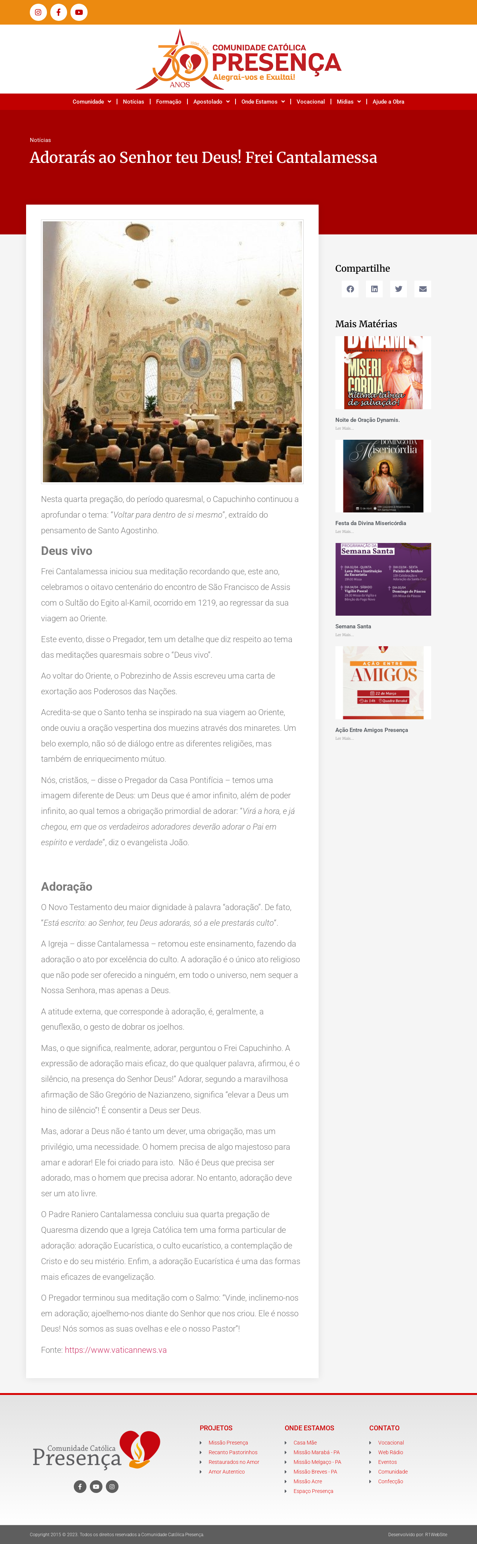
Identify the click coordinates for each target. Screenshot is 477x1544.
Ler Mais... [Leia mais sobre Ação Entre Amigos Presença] (344, 738)
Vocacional (311, 101)
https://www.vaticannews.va (116, 1350)
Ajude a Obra (388, 101)
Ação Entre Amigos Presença (371, 730)
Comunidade (92, 101)
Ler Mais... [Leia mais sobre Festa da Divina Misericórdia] (344, 531)
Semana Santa (353, 626)
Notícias (133, 101)
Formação (168, 101)
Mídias (349, 101)
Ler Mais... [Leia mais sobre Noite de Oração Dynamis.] (344, 428)
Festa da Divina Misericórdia (370, 523)
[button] (350, 289)
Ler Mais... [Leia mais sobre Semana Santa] (344, 634)
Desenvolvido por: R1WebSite (417, 1534)
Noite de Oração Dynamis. (367, 420)
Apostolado (211, 101)
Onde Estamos (263, 101)
